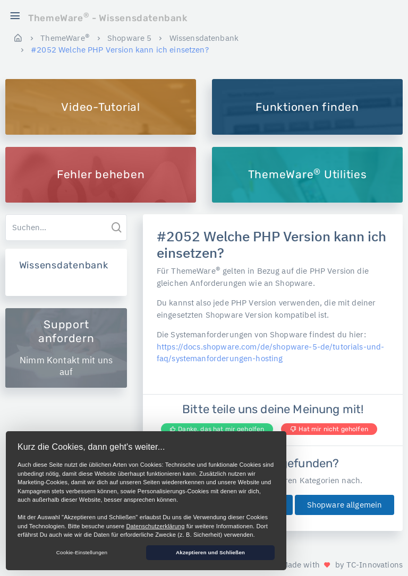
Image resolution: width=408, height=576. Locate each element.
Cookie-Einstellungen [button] (81, 552)
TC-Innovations (374, 565)
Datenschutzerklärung (155, 526)
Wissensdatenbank (204, 38)
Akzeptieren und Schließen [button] (210, 552)
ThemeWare (65, 38)
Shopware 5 (129, 38)
